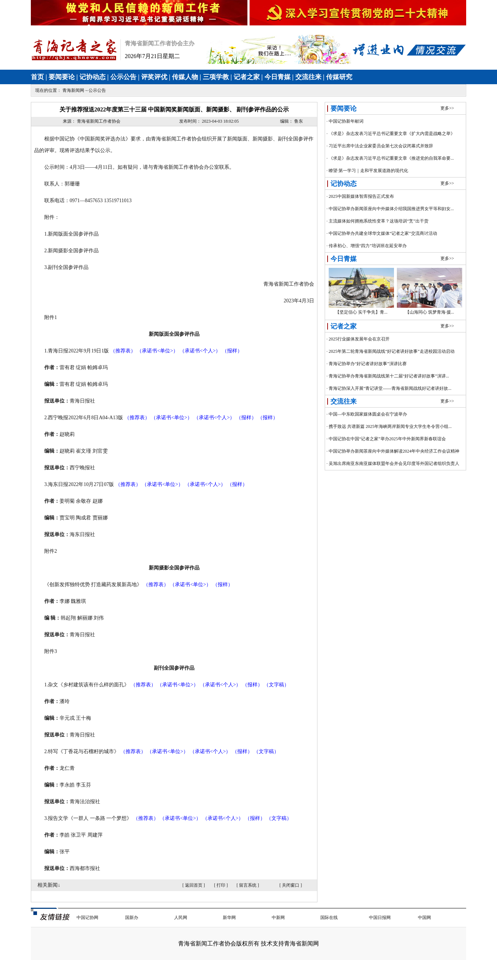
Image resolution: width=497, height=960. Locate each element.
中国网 (424, 917)
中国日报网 (380, 917)
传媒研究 (339, 77)
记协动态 (92, 77)
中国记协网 (87, 917)
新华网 (229, 917)
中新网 (278, 917)
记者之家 (247, 77)
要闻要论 (62, 77)
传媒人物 (185, 77)
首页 (37, 77)
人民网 (180, 917)
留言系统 (247, 885)
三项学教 (216, 77)
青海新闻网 (73, 90)
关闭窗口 (290, 885)
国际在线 (329, 917)
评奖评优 (154, 77)
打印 (221, 885)
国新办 (131, 917)
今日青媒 (277, 77)
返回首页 (193, 885)
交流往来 (308, 77)
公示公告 (123, 77)
